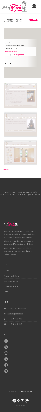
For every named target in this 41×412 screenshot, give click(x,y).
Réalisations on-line (11, 286)
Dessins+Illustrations (11, 276)
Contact (6, 292)
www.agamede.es (11, 52)
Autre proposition (18, 55)
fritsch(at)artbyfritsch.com (17, 308)
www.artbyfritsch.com (15, 314)
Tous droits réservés (26, 391)
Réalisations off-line (11, 281)
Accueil (6, 271)
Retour (6, 170)
